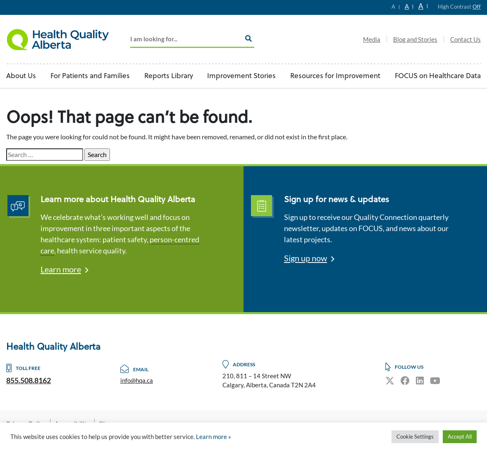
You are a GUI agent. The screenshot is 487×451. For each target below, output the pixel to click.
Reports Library (168, 76)
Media (371, 39)
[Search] (248, 38)
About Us (21, 76)
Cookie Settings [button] (415, 436)
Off (477, 6)
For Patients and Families (90, 76)
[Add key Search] (192, 39)
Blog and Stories (415, 39)
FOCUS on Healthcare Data (438, 76)
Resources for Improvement (335, 76)
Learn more (61, 269)
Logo (58, 39)
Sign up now (305, 258)
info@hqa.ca (136, 380)
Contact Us (465, 39)
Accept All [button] (460, 436)
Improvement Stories (241, 76)
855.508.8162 (28, 380)
